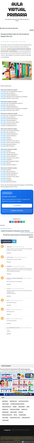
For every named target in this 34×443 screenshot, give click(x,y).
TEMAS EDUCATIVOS (26, 417)
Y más (32, 441)
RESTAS (15, 415)
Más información (27, 441)
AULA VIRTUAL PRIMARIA (17, 9)
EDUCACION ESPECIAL (6, 406)
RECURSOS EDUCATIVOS (7, 415)
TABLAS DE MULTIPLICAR (15, 417)
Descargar (3, 91)
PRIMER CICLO (24, 409)
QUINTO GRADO (13, 412)
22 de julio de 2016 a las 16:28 (18, 266)
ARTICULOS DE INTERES (23, 401)
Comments (23, 41)
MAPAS (28, 406)
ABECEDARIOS (5, 401)
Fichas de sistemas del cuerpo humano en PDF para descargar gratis (15, 369)
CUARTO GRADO (5, 404)
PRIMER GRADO (5, 412)
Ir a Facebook (16, 205)
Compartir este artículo (17, 210)
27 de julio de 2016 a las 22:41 (18, 288)
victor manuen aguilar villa (13, 327)
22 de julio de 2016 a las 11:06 (20, 257)
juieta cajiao (10, 257)
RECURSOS (21, 412)
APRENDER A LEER (13, 401)
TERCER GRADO (5, 420)
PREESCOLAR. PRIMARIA (15, 409)
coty (8, 300)
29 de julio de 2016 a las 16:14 (15, 300)
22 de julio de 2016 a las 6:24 (18, 246)
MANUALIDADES (22, 406)
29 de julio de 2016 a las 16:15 (15, 309)
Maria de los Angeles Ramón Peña (15, 278)
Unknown (9, 246)
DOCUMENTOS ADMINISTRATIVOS (17, 404)
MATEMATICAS (5, 409)
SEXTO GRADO (5, 417)
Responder (9, 252)
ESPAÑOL (15, 406)
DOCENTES (16, 41)
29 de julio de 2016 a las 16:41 (15, 318)
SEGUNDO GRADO (22, 415)
